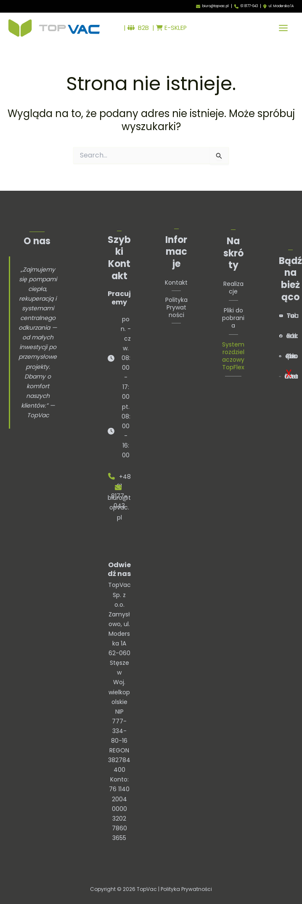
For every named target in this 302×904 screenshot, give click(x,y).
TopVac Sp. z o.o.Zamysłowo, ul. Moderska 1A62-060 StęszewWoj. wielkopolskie (119, 643)
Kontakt (176, 282)
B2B (138, 28)
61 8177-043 (249, 6)
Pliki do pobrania (233, 318)
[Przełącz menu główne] (283, 28)
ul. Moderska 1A (281, 6)
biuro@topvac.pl (215, 6)
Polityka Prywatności (176, 307)
